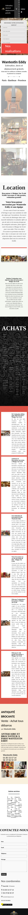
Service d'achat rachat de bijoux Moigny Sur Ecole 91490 (19, 809)
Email (2, 847)
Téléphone (3, 853)
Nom (2, 841)
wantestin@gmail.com (7, 897)
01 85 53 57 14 (19, 4)
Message (3, 859)
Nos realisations (13, 48)
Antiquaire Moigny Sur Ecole (12, 804)
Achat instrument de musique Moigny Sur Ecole (8, 803)
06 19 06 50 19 (19, 13)
